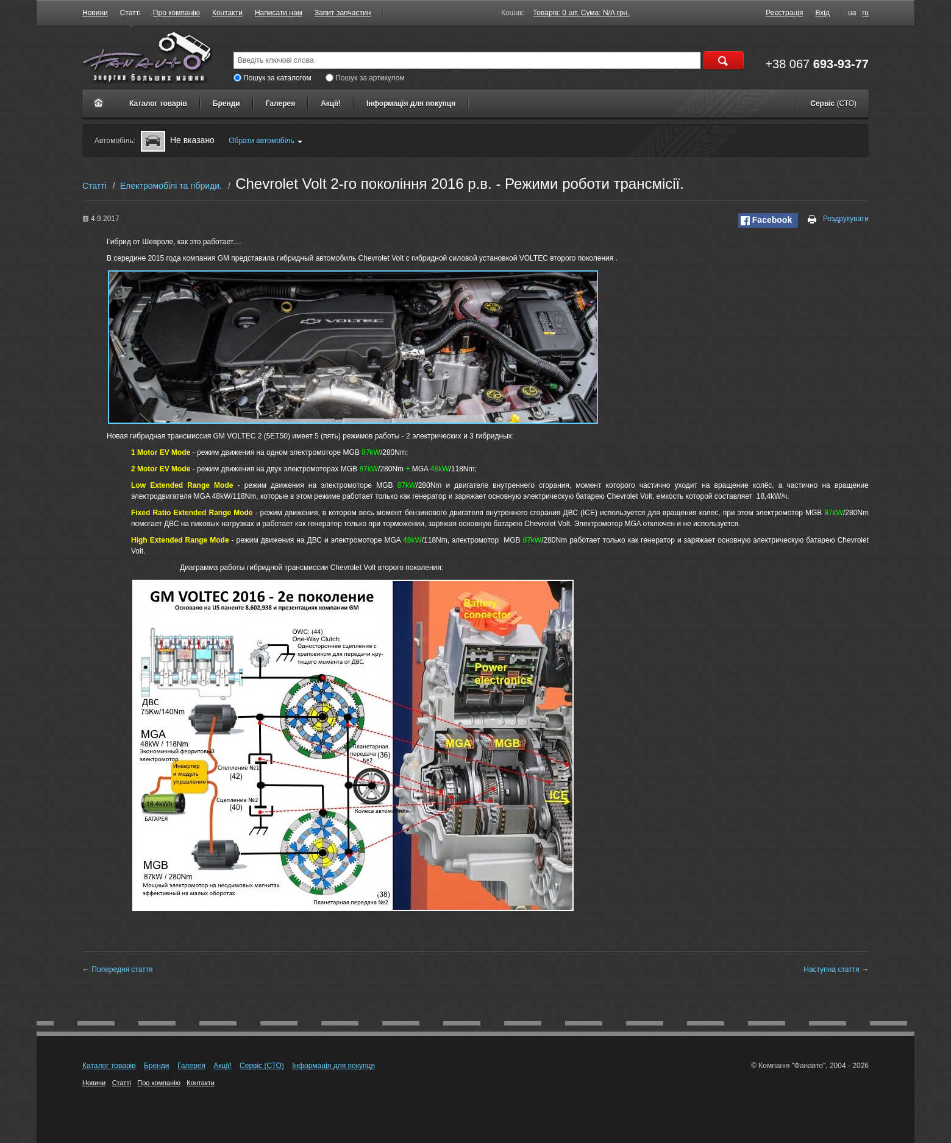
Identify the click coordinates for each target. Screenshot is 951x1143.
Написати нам (278, 13)
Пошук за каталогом (272, 78)
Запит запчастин (343, 13)
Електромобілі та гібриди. (171, 186)
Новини (95, 13)
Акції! (331, 103)
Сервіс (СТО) (262, 1065)
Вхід (822, 13)
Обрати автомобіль (265, 140)
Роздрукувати (838, 219)
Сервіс (833, 103)
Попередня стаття (121, 969)
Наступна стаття (831, 969)
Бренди (226, 103)
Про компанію (176, 13)
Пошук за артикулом (365, 78)
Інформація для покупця (410, 103)
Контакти (227, 13)
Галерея (280, 103)
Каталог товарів (158, 103)
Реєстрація (784, 13)
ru (865, 13)
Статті (130, 13)
